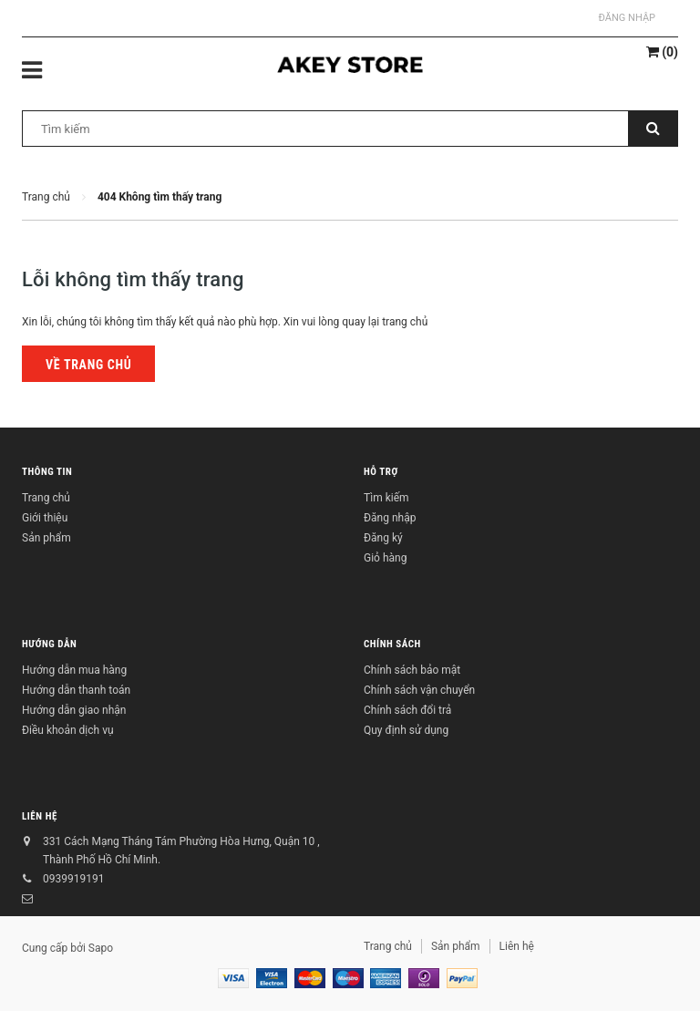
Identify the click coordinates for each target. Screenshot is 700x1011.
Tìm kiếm (386, 497)
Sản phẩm (46, 537)
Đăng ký (383, 537)
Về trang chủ (88, 364)
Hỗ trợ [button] (381, 472)
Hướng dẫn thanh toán (76, 690)
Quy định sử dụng (406, 730)
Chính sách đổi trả (407, 710)
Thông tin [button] (47, 472)
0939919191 (73, 878)
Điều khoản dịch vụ (68, 730)
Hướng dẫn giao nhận (74, 710)
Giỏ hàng (385, 558)
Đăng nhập (627, 18)
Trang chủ (46, 497)
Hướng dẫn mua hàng (74, 670)
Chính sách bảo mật (412, 670)
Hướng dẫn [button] (49, 644)
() (662, 52)
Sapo (100, 948)
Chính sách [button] (392, 644)
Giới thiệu (44, 517)
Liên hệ (39, 816)
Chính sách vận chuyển (419, 690)
